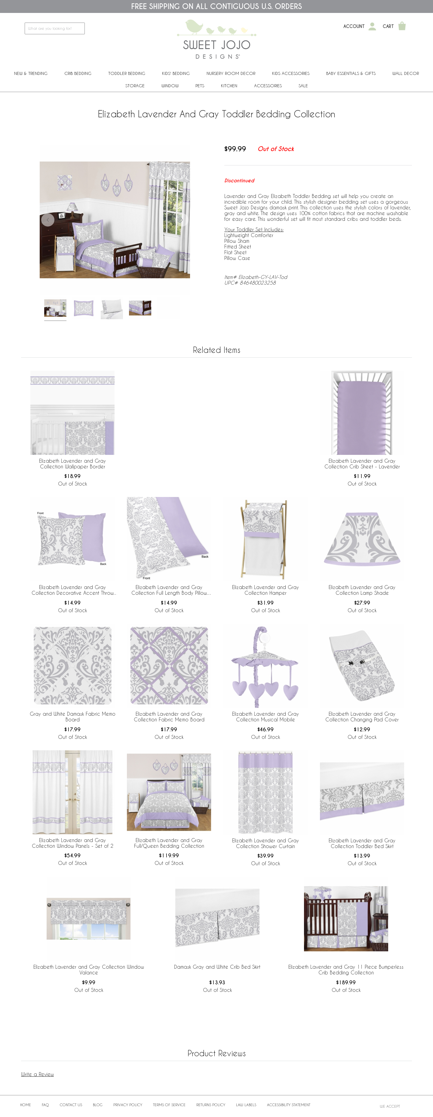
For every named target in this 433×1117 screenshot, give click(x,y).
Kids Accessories (290, 73)
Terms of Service (169, 1105)
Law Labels (246, 1105)
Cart (388, 26)
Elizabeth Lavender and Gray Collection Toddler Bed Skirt (362, 843)
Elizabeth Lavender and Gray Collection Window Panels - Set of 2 (72, 843)
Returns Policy (210, 1105)
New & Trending (31, 73)
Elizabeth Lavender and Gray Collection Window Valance (88, 969)
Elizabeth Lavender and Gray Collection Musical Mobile (265, 716)
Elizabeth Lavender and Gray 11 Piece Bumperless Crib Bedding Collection (346, 969)
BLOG (98, 1105)
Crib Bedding (77, 73)
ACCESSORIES (268, 85)
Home (25, 1105)
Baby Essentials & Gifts (351, 73)
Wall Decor (405, 73)
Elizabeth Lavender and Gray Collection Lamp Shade (362, 590)
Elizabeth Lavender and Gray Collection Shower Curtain (265, 843)
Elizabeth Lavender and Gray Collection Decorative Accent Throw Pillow (73, 590)
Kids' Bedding (176, 73)
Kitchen (229, 85)
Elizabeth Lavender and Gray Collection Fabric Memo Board (169, 716)
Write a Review (37, 1074)
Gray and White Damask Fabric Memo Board (72, 716)
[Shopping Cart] (402, 26)
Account (354, 26)
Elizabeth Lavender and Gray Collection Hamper (265, 590)
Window (170, 85)
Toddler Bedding (126, 73)
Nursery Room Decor (231, 73)
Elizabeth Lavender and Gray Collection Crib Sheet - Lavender (362, 463)
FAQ (45, 1105)
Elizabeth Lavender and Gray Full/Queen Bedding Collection (169, 843)
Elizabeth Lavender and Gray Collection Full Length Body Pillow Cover (169, 590)
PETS (199, 85)
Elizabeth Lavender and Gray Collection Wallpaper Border (72, 463)
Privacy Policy (127, 1105)
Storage (135, 85)
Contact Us (71, 1105)
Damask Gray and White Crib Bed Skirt (217, 967)
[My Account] (372, 26)
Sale (303, 85)
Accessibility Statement (288, 1105)
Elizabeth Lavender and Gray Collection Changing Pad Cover (362, 716)
